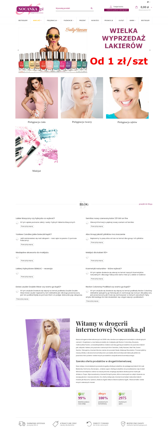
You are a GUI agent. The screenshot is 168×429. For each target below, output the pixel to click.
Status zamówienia (130, 380)
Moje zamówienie (128, 377)
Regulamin (22, 388)
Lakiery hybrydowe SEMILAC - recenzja (34, 209)
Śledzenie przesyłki (130, 383)
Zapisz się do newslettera (31, 408)
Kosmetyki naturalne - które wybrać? (104, 209)
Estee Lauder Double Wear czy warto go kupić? (38, 227)
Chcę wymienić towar (131, 391)
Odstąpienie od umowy (26, 394)
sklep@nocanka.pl (96, 383)
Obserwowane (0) (144, 10)
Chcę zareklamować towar (133, 386)
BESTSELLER (145, 20)
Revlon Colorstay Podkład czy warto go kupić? (108, 227)
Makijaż (36, 20)
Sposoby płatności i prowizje (28, 386)
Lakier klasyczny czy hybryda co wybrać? (35, 159)
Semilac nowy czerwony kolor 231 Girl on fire (107, 159)
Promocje (109, 20)
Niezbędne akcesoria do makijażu (32, 193)
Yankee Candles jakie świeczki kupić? (34, 175)
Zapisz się (117, 408)
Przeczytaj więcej (27, 167)
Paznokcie (68, 20)
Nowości (95, 20)
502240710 (93, 380)
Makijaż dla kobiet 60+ (97, 193)
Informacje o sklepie (25, 380)
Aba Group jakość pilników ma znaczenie (105, 175)
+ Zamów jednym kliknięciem (117, 10)
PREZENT (82, 20)
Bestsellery (23, 20)
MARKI (132, 20)
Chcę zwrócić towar (130, 388)
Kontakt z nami (93, 377)
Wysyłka (21, 383)
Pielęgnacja (52, 20)
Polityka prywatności (25, 391)
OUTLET (121, 20)
